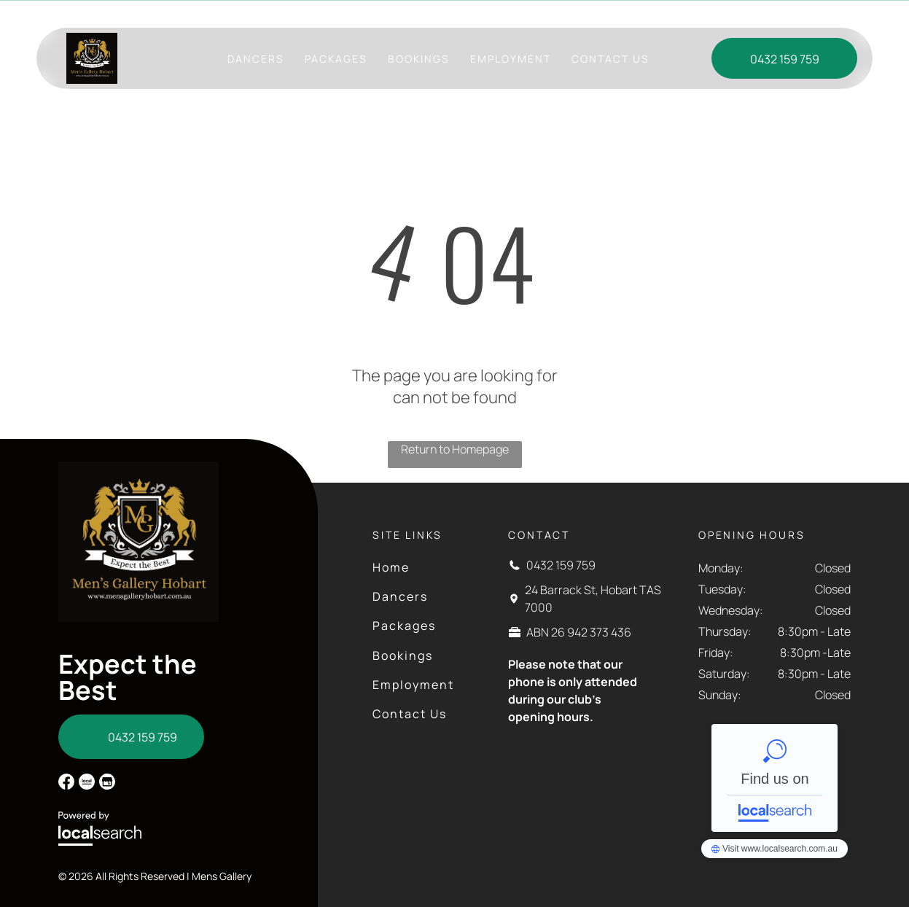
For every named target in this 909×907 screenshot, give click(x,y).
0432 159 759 (561, 565)
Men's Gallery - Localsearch (774, 778)
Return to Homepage (455, 449)
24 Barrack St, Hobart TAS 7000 (462, 13)
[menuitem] (255, 59)
